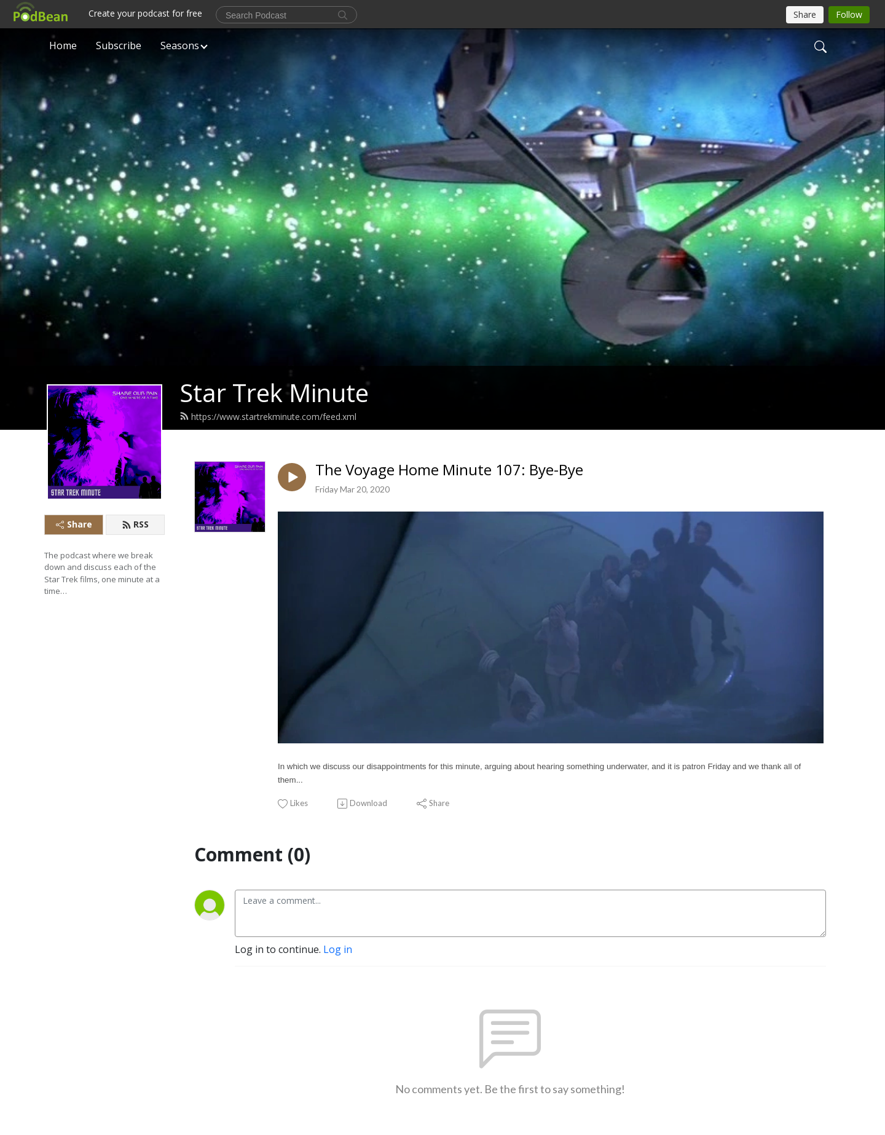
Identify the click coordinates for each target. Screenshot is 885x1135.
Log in (337, 949)
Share (74, 524)
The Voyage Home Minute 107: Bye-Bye (449, 470)
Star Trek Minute (274, 392)
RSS (135, 524)
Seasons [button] (179, 45)
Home (63, 45)
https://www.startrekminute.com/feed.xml (267, 416)
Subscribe (118, 45)
